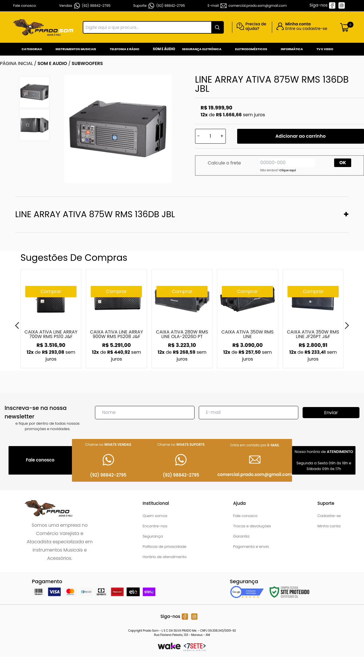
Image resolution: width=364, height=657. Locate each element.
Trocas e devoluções (252, 526)
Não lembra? (278, 170)
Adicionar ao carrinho (300, 136)
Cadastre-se (329, 515)
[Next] (347, 325)
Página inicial (16, 63)
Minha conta (328, 526)
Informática (292, 49)
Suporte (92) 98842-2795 (159, 5)
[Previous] (17, 325)
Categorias (32, 49)
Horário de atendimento (164, 557)
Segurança (152, 536)
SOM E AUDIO (52, 63)
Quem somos (154, 515)
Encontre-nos (154, 526)
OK (342, 162)
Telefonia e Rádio (124, 49)
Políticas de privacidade (164, 546)
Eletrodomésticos (251, 49)
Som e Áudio (164, 48)
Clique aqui (287, 170)
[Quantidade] (210, 136)
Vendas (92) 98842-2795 (85, 5)
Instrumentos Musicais (75, 49)
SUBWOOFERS (87, 63)
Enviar (331, 412)
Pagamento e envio (251, 546)
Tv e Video (325, 49)
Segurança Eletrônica (202, 49)
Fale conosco (245, 515)
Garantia (241, 536)
